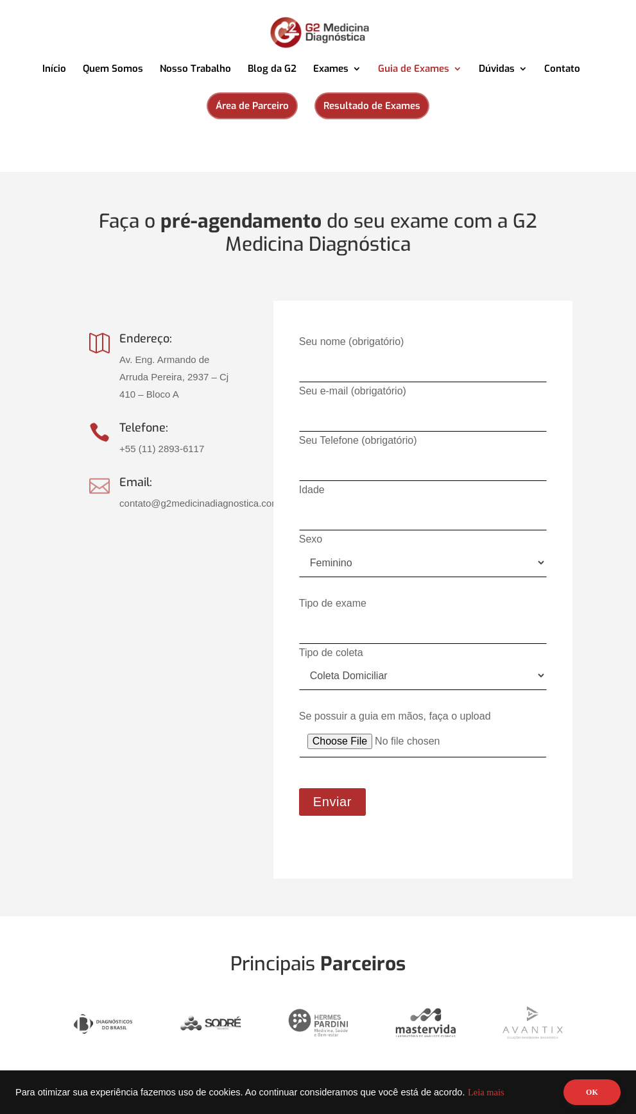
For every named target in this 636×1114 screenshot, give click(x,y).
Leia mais (486, 1092)
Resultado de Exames (371, 105)
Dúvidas (497, 69)
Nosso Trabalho (195, 69)
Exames (330, 69)
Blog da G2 (272, 69)
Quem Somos (113, 69)
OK (592, 1092)
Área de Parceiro (252, 105)
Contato (562, 69)
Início (54, 69)
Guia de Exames (413, 69)
